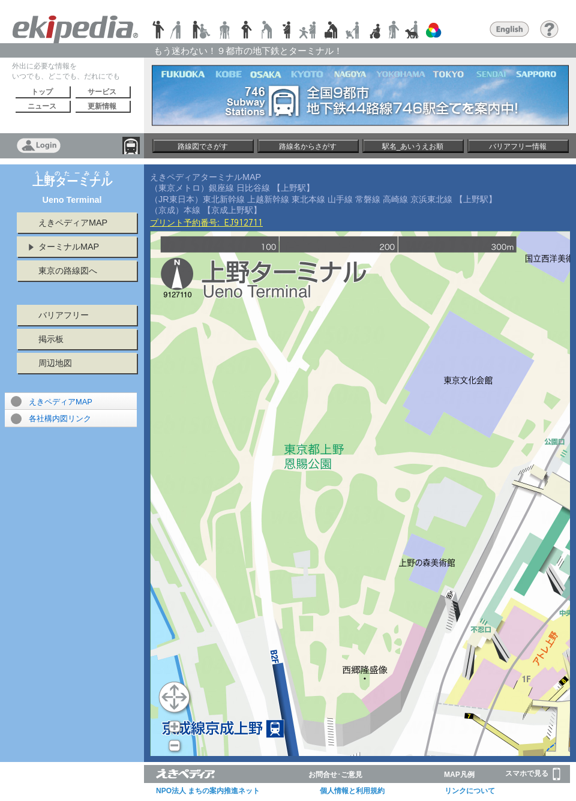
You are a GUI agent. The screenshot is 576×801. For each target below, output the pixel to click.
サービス (102, 92)
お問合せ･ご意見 (335, 774)
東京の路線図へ (67, 270)
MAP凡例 (459, 774)
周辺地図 (55, 363)
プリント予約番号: (206, 222)
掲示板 (51, 339)
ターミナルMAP (68, 246)
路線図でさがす (203, 146)
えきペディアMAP (72, 222)
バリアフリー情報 (518, 146)
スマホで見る (532, 774)
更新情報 (102, 106)
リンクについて (470, 791)
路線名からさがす (308, 146)
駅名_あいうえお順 (413, 146)
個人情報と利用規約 (352, 791)
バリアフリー (63, 315)
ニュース (42, 106)
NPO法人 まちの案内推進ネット (208, 791)
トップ (42, 92)
